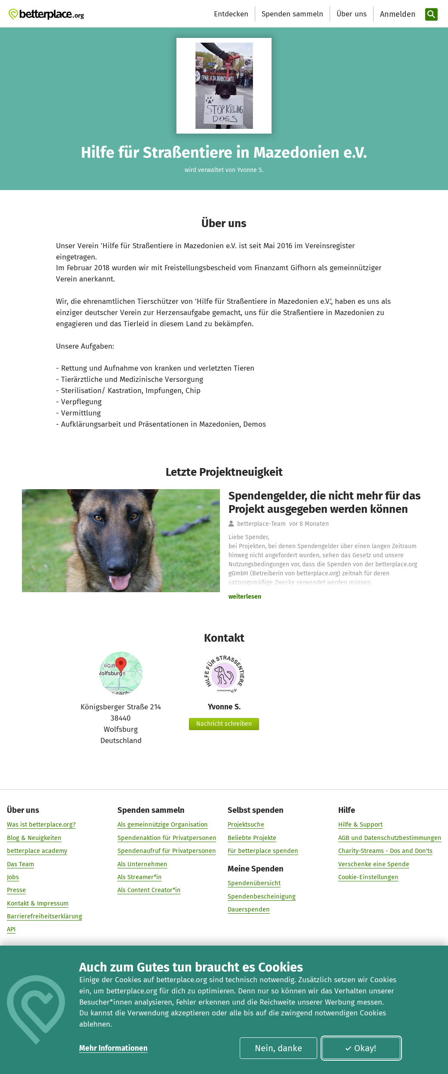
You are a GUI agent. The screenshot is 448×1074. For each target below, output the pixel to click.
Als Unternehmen (142, 864)
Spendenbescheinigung (262, 896)
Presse (16, 890)
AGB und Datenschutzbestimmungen (389, 838)
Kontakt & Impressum (37, 903)
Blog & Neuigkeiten (34, 838)
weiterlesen (245, 596)
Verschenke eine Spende (373, 864)
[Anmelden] (397, 14)
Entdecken (231, 14)
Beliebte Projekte (252, 838)
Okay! (360, 1048)
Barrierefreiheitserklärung (44, 916)
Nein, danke (278, 1048)
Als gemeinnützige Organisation (162, 824)
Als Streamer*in (139, 877)
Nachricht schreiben (224, 723)
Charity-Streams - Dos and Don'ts (385, 851)
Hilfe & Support (360, 824)
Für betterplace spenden (263, 851)
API (11, 929)
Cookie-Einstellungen (368, 877)
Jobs (13, 877)
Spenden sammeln (292, 14)
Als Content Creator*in (148, 890)
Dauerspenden (249, 909)
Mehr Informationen (113, 1048)
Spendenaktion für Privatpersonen (166, 838)
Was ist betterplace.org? (41, 824)
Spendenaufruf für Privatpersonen (166, 851)
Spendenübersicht (254, 883)
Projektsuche (246, 824)
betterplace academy (37, 851)
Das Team (20, 864)
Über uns (352, 14)
